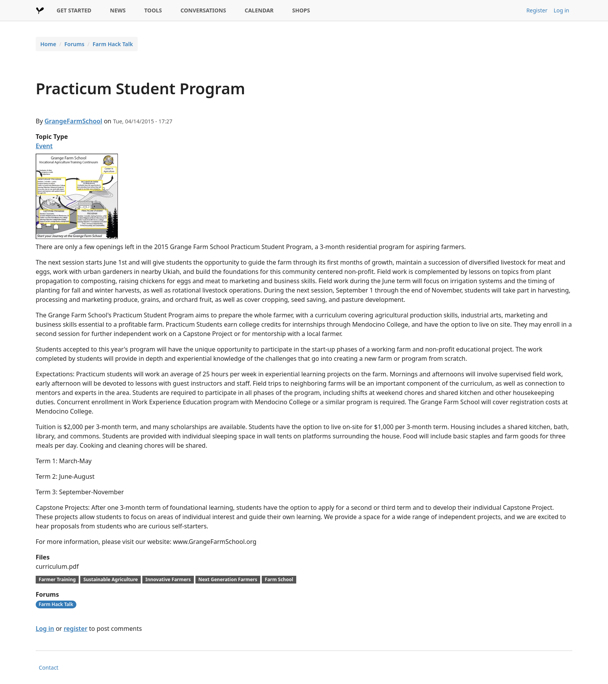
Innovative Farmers (168, 579)
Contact (49, 667)
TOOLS (153, 10)
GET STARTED (74, 10)
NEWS (118, 10)
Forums (74, 44)
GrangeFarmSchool (73, 121)
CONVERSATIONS (203, 10)
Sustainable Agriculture (110, 579)
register (75, 628)
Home (48, 44)
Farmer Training (57, 579)
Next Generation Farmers (228, 579)
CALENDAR (259, 10)
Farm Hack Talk (113, 44)
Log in (561, 10)
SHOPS (301, 10)
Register (536, 10)
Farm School (279, 579)
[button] (77, 195)
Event (44, 146)
